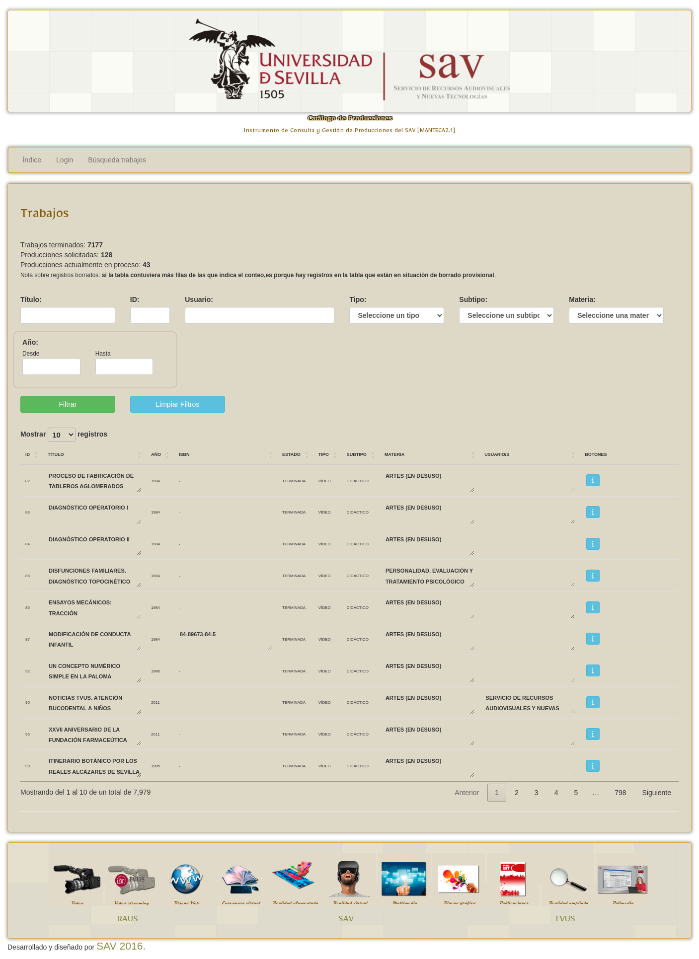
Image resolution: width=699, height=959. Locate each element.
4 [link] (556, 793)
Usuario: (199, 299)
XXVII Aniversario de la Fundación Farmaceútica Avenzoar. (94, 734)
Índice (32, 160)
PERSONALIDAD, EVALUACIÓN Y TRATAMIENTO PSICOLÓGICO (429, 575)
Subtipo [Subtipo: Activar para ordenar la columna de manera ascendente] (357, 453)
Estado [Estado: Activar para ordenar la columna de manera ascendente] (291, 453)
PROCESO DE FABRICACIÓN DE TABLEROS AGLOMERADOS (94, 480)
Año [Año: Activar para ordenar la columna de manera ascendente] (156, 453)
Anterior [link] (467, 793)
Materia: (582, 299)
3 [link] (537, 793)
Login (64, 160)
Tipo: (357, 299)
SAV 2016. (121, 946)
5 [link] (576, 793)
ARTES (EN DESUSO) (429, 480)
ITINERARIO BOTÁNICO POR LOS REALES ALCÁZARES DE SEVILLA (94, 765)
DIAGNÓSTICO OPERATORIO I (94, 512)
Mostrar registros (63, 435)
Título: (31, 299)
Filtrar (68, 404)
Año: (30, 342)
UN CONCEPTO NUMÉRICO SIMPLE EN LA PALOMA (94, 670)
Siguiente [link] (656, 793)
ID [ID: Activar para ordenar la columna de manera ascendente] (27, 453)
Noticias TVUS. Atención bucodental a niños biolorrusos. (94, 702)
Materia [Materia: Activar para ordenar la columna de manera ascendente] (394, 453)
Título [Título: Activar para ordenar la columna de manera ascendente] (56, 453)
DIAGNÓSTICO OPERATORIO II (94, 544)
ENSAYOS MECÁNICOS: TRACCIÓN (94, 607)
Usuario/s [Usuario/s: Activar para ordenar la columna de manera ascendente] (496, 453)
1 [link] (497, 793)
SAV (346, 920)
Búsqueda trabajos (117, 160)
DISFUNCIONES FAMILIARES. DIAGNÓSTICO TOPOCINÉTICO (94, 575)
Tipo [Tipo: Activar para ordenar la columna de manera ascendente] (323, 453)
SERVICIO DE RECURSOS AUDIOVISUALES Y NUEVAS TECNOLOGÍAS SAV (529, 702)
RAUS (127, 920)
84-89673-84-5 (225, 639)
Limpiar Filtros (177, 404)
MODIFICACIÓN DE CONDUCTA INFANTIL (94, 639)
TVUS (564, 920)
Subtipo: (473, 299)
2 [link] (517, 793)
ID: (135, 299)
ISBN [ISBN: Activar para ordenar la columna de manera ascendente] (184, 453)
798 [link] (620, 793)
